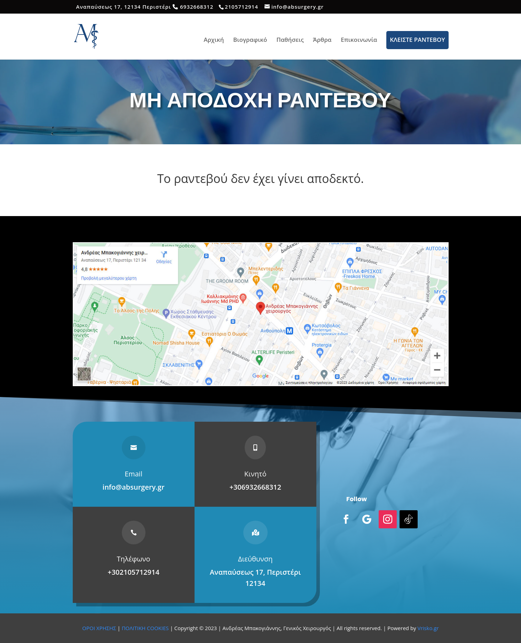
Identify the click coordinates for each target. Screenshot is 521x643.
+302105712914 (133, 572)
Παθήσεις (290, 40)
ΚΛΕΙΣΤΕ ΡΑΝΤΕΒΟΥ (417, 40)
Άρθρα (322, 40)
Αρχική (214, 40)
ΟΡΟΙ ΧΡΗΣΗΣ (99, 628)
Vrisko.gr (428, 628)
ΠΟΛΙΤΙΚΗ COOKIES (145, 628)
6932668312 (196, 6)
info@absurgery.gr (134, 487)
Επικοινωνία (359, 40)
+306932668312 (255, 487)
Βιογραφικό (250, 40)
